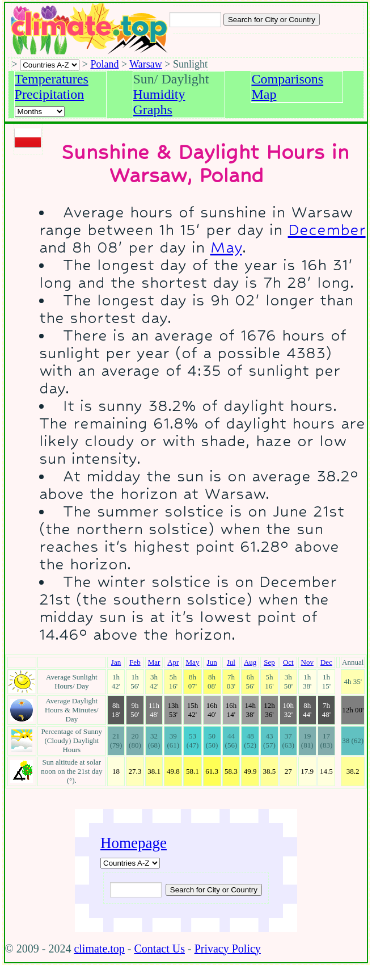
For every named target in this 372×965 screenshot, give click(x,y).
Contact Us (159, 948)
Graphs (152, 109)
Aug (250, 662)
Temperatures (51, 79)
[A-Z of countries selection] (49, 65)
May (226, 247)
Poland (104, 64)
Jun (212, 662)
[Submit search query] (214, 890)
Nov (307, 662)
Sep (269, 662)
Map (263, 94)
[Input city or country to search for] (195, 19)
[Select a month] (40, 111)
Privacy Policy (228, 948)
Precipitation (49, 94)
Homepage (133, 842)
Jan (116, 662)
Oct (288, 662)
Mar (154, 662)
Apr (173, 662)
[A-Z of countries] (130, 863)
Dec (326, 662)
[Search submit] (271, 20)
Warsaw (145, 64)
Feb (135, 662)
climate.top (99, 948)
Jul (231, 662)
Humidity (159, 94)
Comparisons (287, 79)
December (327, 229)
